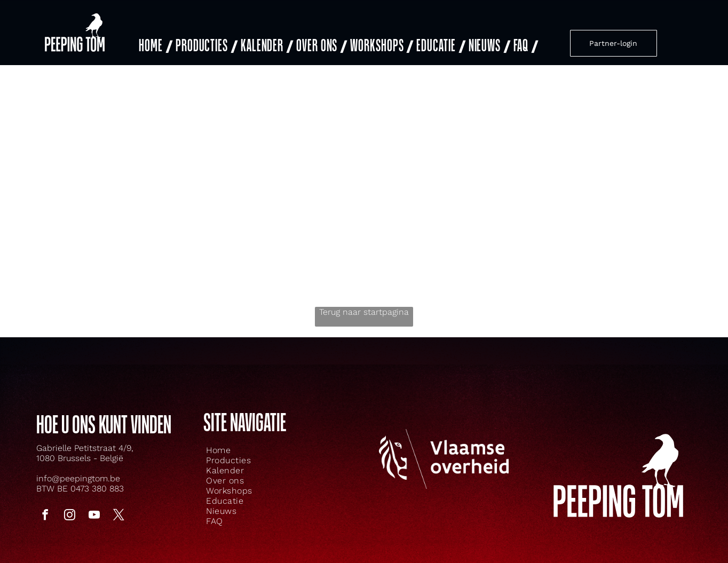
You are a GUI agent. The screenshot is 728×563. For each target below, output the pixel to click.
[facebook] (44, 516)
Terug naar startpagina (364, 312)
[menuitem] (154, 46)
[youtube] (93, 516)
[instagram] (69, 516)
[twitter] (118, 516)
